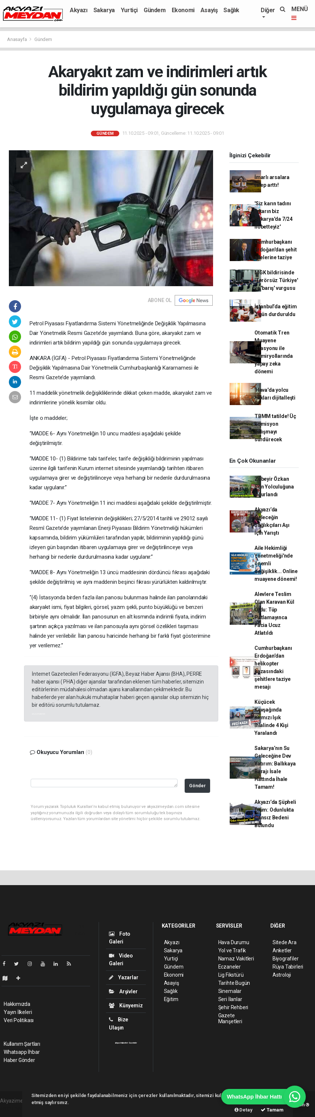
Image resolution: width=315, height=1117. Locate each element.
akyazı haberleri (38, 713)
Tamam (272, 1110)
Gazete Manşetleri (230, 1018)
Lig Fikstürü (231, 975)
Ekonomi (183, 10)
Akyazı (79, 10)
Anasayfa (17, 39)
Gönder (197, 785)
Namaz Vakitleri (236, 959)
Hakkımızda (17, 1004)
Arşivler (123, 991)
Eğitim (171, 999)
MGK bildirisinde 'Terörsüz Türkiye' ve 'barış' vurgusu (276, 280)
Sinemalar (230, 991)
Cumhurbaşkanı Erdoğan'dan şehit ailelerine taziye (275, 249)
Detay (243, 1110)
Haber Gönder (19, 1060)
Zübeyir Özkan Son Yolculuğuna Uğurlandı (274, 486)
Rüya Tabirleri (288, 967)
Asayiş (209, 10)
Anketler (282, 950)
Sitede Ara (285, 942)
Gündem (155, 10)
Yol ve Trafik (232, 950)
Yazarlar (123, 977)
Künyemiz (126, 1005)
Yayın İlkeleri (18, 1012)
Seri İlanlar (230, 999)
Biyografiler (286, 959)
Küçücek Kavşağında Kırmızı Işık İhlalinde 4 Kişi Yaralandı (271, 717)
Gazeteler (133, 1043)
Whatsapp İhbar (22, 1052)
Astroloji (282, 975)
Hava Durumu (233, 942)
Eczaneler (229, 967)
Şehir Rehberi (233, 1007)
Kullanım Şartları (22, 1044)
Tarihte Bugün (234, 983)
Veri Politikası (19, 1020)
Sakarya (104, 10)
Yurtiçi (129, 10)
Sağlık (231, 10)
